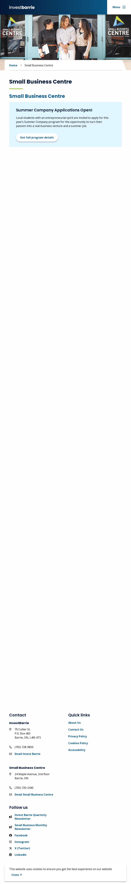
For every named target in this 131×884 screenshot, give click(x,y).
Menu (116, 7)
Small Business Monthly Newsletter (28, 827)
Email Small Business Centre (34, 794)
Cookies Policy (78, 743)
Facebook (18, 835)
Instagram (19, 842)
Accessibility (76, 750)
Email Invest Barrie (27, 754)
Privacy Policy (77, 736)
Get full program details (37, 137)
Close (15, 875)
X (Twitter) (19, 848)
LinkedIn (17, 855)
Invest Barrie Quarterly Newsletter (27, 817)
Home (13, 65)
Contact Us (75, 729)
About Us (74, 723)
